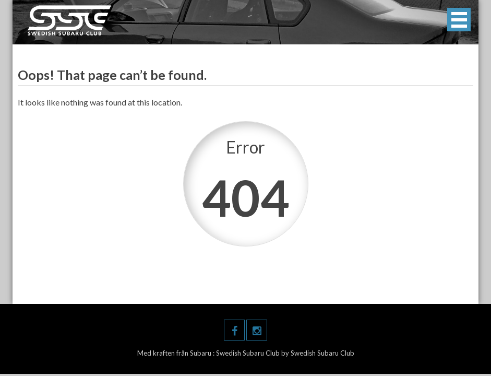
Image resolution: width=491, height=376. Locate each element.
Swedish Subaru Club (248, 353)
